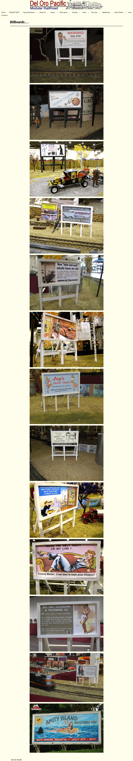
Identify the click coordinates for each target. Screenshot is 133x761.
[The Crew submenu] (99, 12)
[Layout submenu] (57, 12)
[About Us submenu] (47, 12)
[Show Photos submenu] (125, 12)
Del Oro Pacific (16, 760)
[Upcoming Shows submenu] (36, 12)
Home (3, 12)
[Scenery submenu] (79, 12)
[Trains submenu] (88, 12)
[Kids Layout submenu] (69, 12)
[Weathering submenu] (111, 12)
